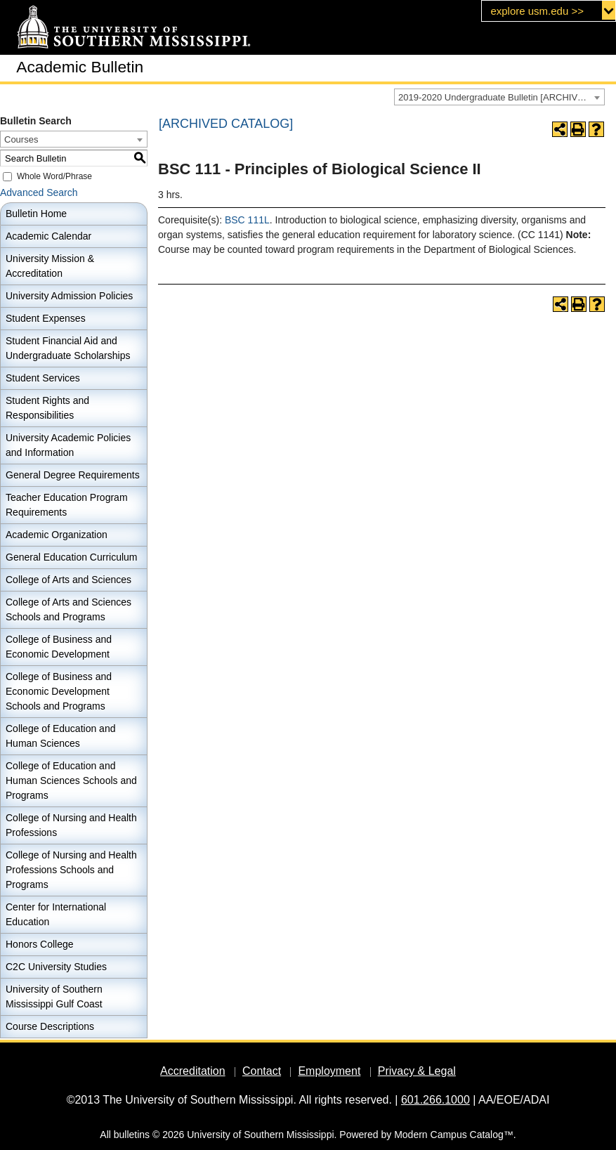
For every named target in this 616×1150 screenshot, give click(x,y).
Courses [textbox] (21, 139)
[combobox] (499, 97)
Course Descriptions (50, 1026)
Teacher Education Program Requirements (67, 505)
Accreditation (192, 1071)
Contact (261, 1071)
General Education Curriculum (72, 557)
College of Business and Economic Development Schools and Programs (59, 691)
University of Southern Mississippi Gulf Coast (54, 996)
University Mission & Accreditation (50, 266)
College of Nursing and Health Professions (71, 825)
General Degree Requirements (73, 475)
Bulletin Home (36, 213)
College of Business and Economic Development (59, 647)
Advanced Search (39, 192)
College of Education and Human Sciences (60, 736)
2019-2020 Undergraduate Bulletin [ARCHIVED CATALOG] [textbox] (501, 97)
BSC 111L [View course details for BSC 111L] (247, 220)
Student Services (43, 378)
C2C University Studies (56, 966)
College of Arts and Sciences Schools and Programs (68, 609)
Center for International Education (56, 914)
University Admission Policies (69, 295)
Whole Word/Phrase (54, 176)
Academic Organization (56, 534)
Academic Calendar (48, 236)
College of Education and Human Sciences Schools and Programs (71, 780)
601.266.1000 (435, 1100)
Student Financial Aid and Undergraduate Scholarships (68, 348)
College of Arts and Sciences (68, 579)
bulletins (132, 1134)
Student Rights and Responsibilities (47, 408)
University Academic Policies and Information (68, 445)
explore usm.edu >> (537, 11)
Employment (329, 1071)
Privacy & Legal (417, 1071)
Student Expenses (46, 318)
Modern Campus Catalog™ (453, 1134)
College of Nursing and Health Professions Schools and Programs (71, 869)
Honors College (40, 944)
